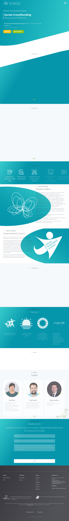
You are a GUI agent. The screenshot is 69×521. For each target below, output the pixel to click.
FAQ (4, 479)
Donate (21, 479)
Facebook (38, 477)
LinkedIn (37, 486)
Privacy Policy (40, 512)
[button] (32, 158)
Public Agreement (30, 512)
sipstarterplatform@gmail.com (59, 488)
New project (18, 31)
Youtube (37, 484)
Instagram (38, 482)
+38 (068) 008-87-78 (56, 481)
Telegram (38, 489)
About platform (6, 477)
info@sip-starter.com (56, 483)
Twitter (37, 479)
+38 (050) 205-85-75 (56, 482)
